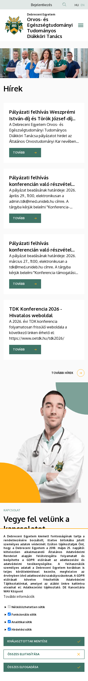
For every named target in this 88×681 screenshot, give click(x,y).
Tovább (19, 152)
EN (82, 5)
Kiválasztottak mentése (27, 643)
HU (77, 5)
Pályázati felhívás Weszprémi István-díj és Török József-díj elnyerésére (42, 118)
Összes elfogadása (22, 668)
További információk (19, 598)
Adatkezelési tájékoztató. (42, 589)
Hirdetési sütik (21, 631)
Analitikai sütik (21, 623)
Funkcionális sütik (23, 616)
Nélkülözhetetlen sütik (28, 608)
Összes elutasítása (23, 656)
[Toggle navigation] (80, 25)
